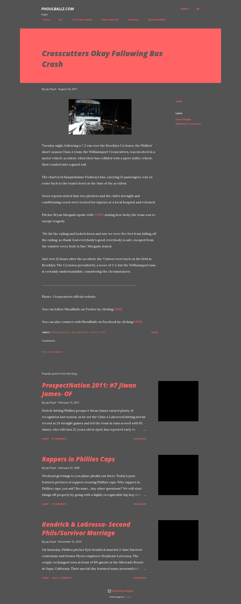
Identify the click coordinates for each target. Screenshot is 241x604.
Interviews (131, 19)
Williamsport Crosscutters (188, 123)
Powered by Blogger (120, 590)
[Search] (185, 9)
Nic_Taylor (128, 597)
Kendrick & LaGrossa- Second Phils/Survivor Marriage (86, 528)
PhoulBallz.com (57, 8)
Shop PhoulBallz (155, 19)
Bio (58, 19)
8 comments (59, 438)
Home (44, 19)
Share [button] (178, 101)
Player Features (107, 19)
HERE (118, 309)
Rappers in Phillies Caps (78, 459)
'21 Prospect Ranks (80, 19)
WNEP (98, 215)
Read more (140, 438)
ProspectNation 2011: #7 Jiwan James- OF (89, 389)
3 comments (59, 503)
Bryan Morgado (183, 119)
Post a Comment (52, 351)
